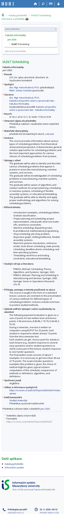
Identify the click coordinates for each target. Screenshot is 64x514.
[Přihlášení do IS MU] (58, 4)
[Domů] (35, 4)
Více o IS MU (18, 489)
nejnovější (30, 415)
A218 (46, 116)
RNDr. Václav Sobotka (20, 90)
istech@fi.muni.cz (16, 512)
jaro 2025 (45, 408)
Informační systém (14, 467)
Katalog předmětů (18, 15)
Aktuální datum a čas (49, 512)
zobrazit (49, 133)
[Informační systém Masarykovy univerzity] (8, 4)
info (15, 284)
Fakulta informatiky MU (44, 489)
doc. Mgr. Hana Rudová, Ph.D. (24, 87)
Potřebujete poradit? (17, 509)
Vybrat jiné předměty (15, 51)
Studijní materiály (18, 400)
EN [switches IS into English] (51, 3)
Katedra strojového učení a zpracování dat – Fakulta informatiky (32, 108)
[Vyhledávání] (43, 4)
